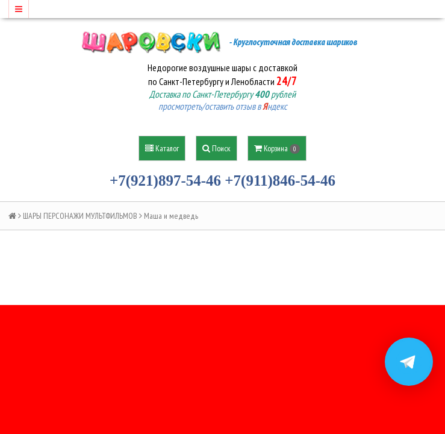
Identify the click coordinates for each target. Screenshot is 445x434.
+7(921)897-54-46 (165, 180)
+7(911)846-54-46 (280, 180)
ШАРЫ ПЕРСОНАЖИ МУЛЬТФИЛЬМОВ (80, 215)
